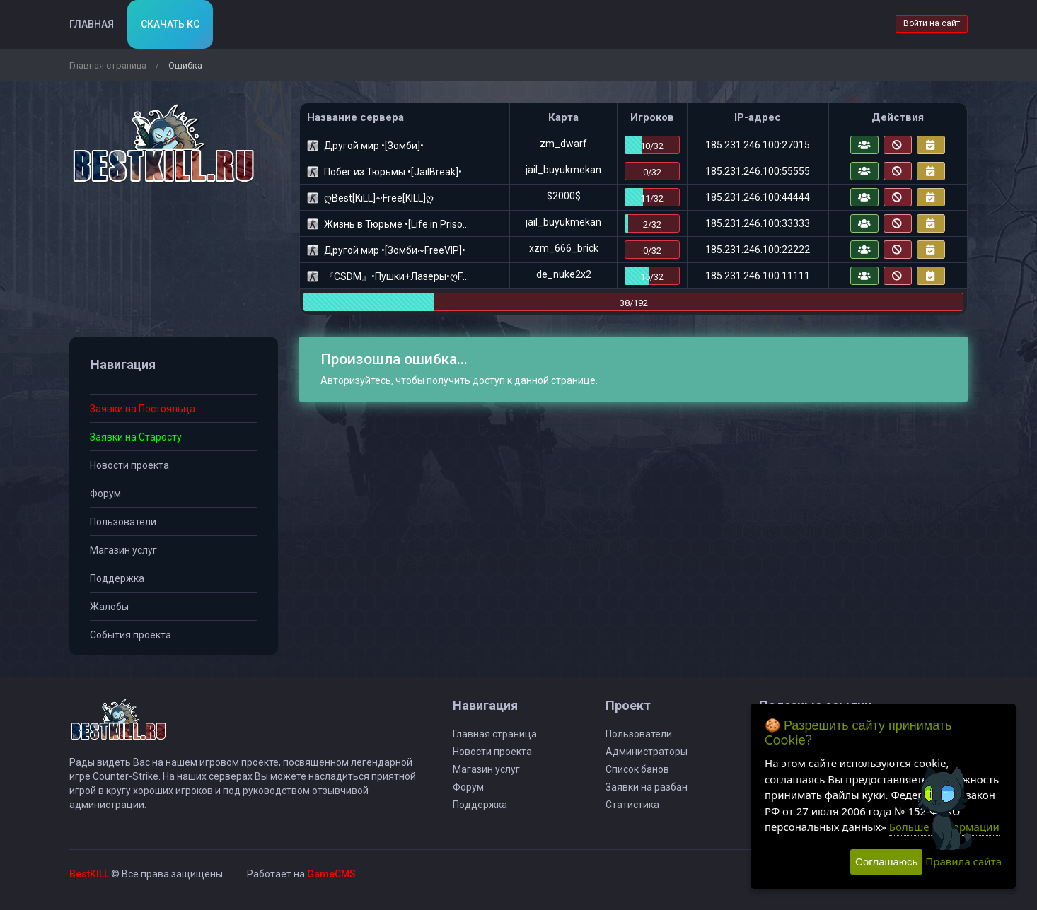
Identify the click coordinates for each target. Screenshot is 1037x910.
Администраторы (647, 751)
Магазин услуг (123, 550)
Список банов (637, 769)
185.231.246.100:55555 (757, 171)
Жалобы (109, 606)
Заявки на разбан (647, 787)
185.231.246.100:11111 (757, 275)
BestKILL (89, 874)
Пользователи (123, 521)
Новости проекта (129, 465)
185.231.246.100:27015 (757, 145)
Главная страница (107, 65)
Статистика (632, 804)
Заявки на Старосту (136, 437)
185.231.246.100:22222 (757, 249)
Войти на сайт (931, 23)
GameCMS (331, 874)
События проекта (130, 635)
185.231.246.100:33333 (757, 223)
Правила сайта (963, 861)
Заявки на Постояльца (142, 408)
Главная (91, 24)
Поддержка (117, 578)
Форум (105, 493)
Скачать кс (170, 24)
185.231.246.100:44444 (757, 197)
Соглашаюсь (886, 861)
